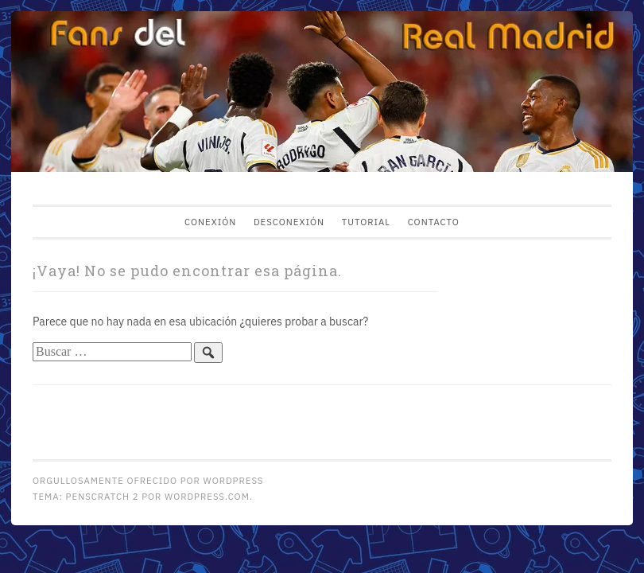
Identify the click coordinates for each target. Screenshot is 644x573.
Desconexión (289, 222)
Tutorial (366, 222)
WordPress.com (207, 496)
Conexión (210, 222)
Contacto (434, 222)
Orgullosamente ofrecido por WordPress (148, 480)
